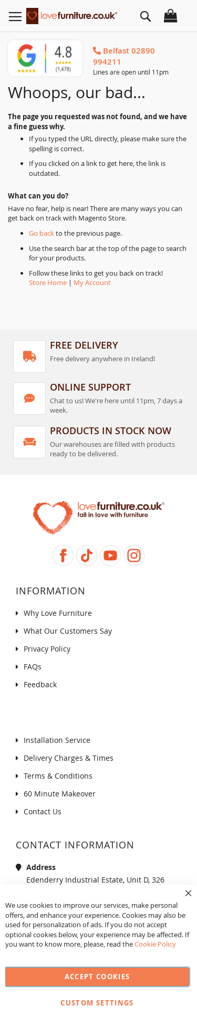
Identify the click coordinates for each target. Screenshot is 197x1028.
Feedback (40, 684)
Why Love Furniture (58, 613)
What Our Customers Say (68, 631)
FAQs (33, 667)
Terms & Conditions (58, 776)
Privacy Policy (47, 649)
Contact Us (42, 811)
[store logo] (71, 14)
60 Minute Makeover (60, 794)
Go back (41, 233)
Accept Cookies (97, 976)
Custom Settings (96, 1003)
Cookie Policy (155, 944)
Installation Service (57, 740)
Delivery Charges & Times (68, 758)
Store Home (48, 282)
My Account (92, 282)
